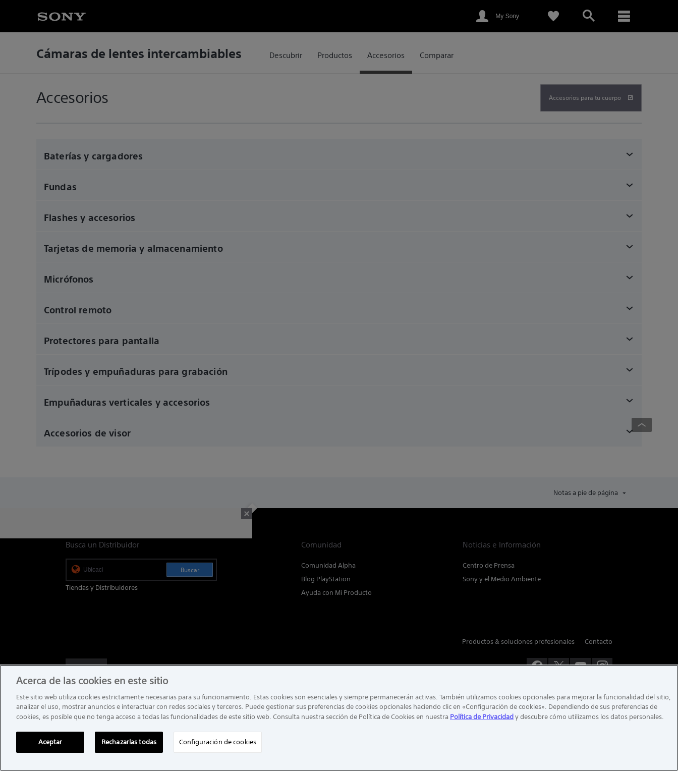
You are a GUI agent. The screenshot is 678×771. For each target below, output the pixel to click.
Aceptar (50, 742)
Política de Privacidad (482, 716)
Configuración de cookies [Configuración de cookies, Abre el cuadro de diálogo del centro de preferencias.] (217, 742)
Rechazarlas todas (128, 742)
